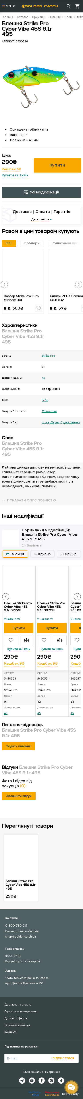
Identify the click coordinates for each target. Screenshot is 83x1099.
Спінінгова (49, 411)
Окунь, (56, 422)
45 (43, 378)
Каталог (22, 17)
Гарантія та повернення (20, 1011)
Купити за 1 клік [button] (15, 175)
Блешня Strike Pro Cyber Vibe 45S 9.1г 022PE (18, 606)
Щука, (46, 422)
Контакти (10, 1032)
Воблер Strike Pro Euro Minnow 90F (21, 298)
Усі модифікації (41, 192)
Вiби (45, 400)
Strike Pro (48, 355)
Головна (7, 17)
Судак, (65, 422)
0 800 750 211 (16, 926)
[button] (4, 284)
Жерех (75, 422)
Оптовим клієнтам (17, 1025)
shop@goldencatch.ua (20, 936)
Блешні (55, 17)
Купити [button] (57, 165)
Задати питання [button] (18, 746)
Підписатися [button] (63, 1058)
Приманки (39, 17)
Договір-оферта (15, 1018)
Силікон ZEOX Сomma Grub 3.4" (66, 298)
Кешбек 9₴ (11, 169)
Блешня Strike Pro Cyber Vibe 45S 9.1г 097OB (51, 606)
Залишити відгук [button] (18, 796)
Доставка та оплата (17, 1004)
